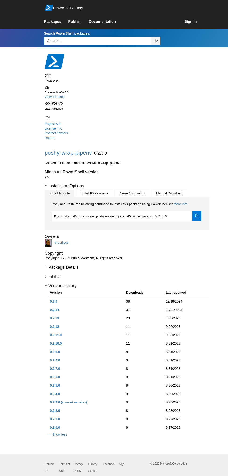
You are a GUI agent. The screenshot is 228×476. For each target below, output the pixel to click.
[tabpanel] (126, 211)
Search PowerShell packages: (67, 33)
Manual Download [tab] (169, 193)
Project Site (53, 124)
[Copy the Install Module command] (196, 216)
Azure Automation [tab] (132, 193)
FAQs (121, 464)
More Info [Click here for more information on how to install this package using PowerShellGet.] (180, 204)
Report (49, 138)
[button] (46, 185)
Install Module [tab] (59, 193)
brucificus (62, 242)
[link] (56, 22)
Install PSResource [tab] (94, 193)
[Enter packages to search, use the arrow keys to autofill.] (98, 41)
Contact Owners (56, 133)
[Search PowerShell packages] (156, 41)
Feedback (109, 464)
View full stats (54, 97)
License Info (53, 128)
